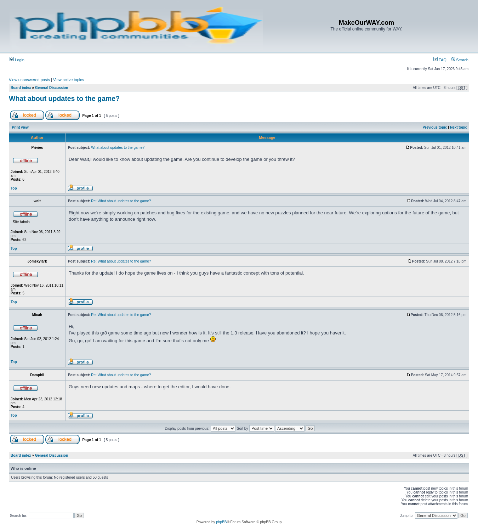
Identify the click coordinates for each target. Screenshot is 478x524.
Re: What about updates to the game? (121, 201)
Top (14, 188)
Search (459, 60)
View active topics (68, 80)
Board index (21, 88)
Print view (20, 127)
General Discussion (51, 88)
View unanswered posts (29, 80)
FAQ (439, 60)
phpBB (221, 522)
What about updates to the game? (64, 98)
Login (17, 60)
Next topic (458, 127)
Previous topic (435, 127)
